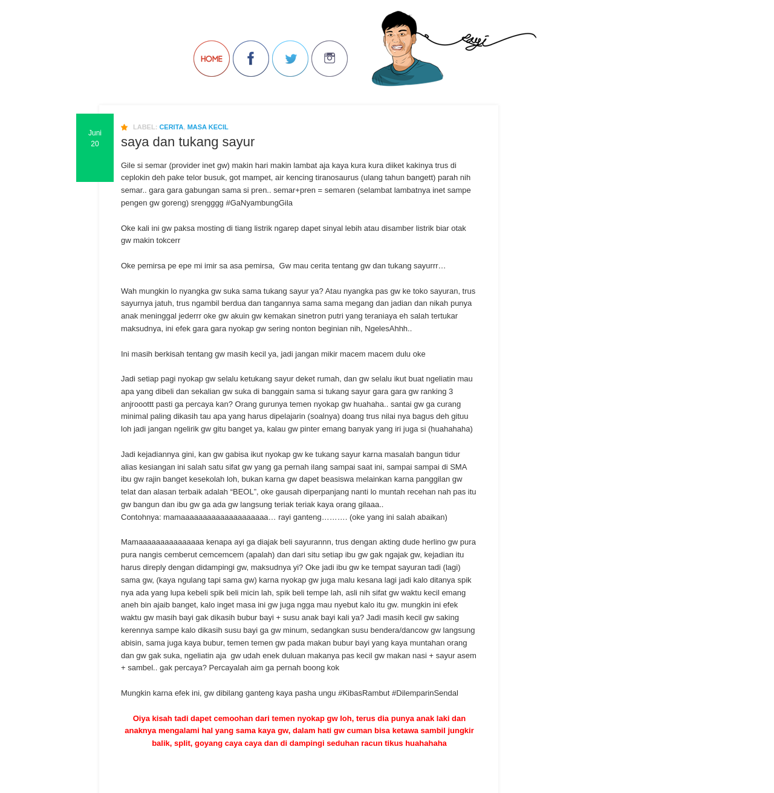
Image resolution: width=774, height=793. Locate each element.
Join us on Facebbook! (251, 58)
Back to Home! (212, 58)
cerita (171, 127)
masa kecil (208, 127)
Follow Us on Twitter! (290, 58)
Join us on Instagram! (329, 58)
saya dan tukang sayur (188, 142)
